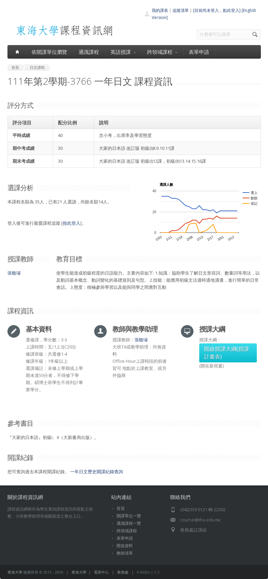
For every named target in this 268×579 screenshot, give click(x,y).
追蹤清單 (180, 10)
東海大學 (14, 572)
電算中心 (101, 572)
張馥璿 (14, 273)
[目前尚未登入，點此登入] (217, 10)
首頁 (121, 508)
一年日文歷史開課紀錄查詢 (96, 471)
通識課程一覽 (129, 523)
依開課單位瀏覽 (49, 51)
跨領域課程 (162, 51)
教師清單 (125, 553)
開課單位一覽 (129, 516)
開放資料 (125, 545)
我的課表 (160, 10)
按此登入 (71, 223)
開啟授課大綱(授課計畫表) (226, 352)
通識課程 (89, 51)
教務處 (122, 572)
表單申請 (199, 51)
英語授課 (123, 51)
